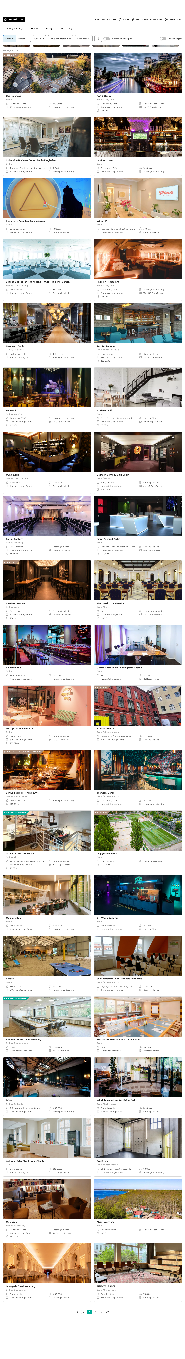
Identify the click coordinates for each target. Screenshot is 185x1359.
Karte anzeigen (174, 24)
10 (107, 1314)
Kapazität (84, 24)
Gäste (39, 24)
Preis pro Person (60, 24)
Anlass (23, 24)
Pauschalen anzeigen (121, 24)
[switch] (106, 24)
